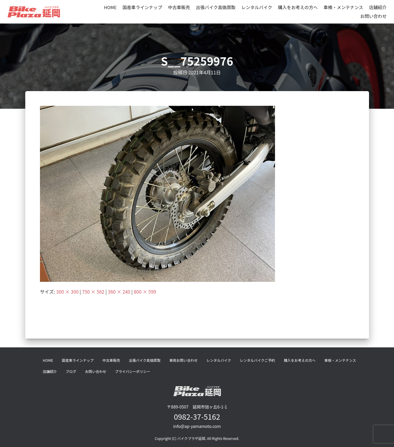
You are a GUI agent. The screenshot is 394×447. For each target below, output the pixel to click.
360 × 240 (119, 291)
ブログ (71, 371)
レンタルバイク (257, 7)
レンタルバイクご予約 (257, 360)
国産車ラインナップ (142, 7)
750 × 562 (93, 291)
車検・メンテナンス (343, 7)
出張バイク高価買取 (216, 7)
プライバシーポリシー (132, 371)
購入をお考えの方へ (298, 7)
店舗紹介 (378, 7)
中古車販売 (179, 7)
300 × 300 (67, 291)
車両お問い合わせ (183, 360)
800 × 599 (145, 291)
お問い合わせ (373, 16)
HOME (110, 7)
